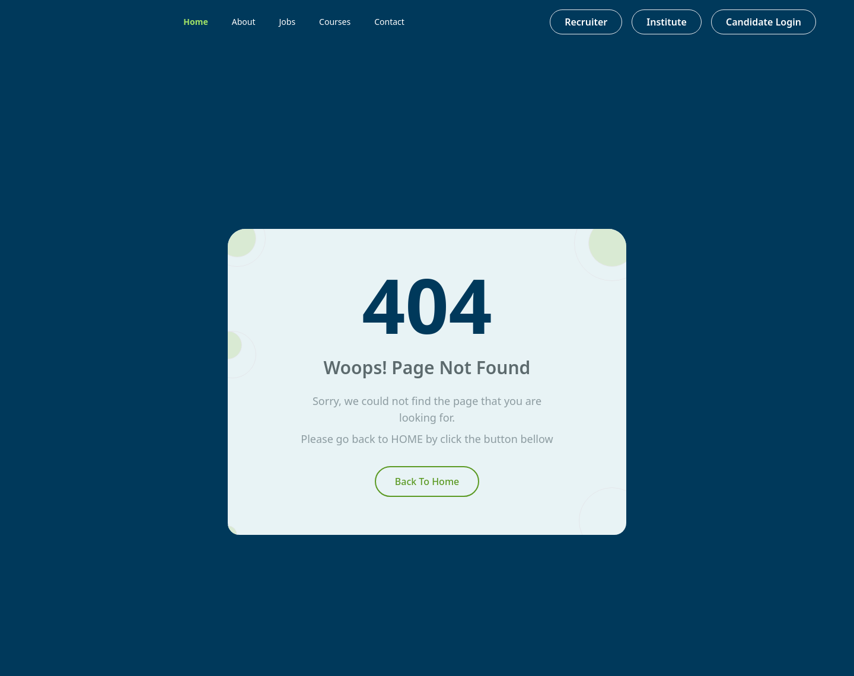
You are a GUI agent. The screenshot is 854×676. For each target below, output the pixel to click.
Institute (666, 21)
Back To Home (427, 481)
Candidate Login (763, 21)
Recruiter (586, 21)
